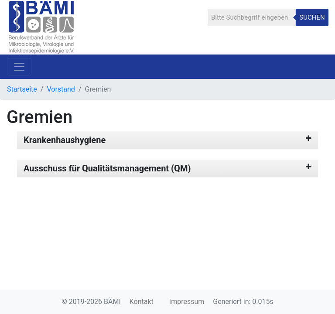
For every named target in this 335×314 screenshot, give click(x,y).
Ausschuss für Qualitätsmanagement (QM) (107, 168)
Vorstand (61, 89)
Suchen (312, 17)
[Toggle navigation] (19, 66)
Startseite (22, 89)
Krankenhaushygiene (65, 140)
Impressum (187, 301)
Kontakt (142, 301)
